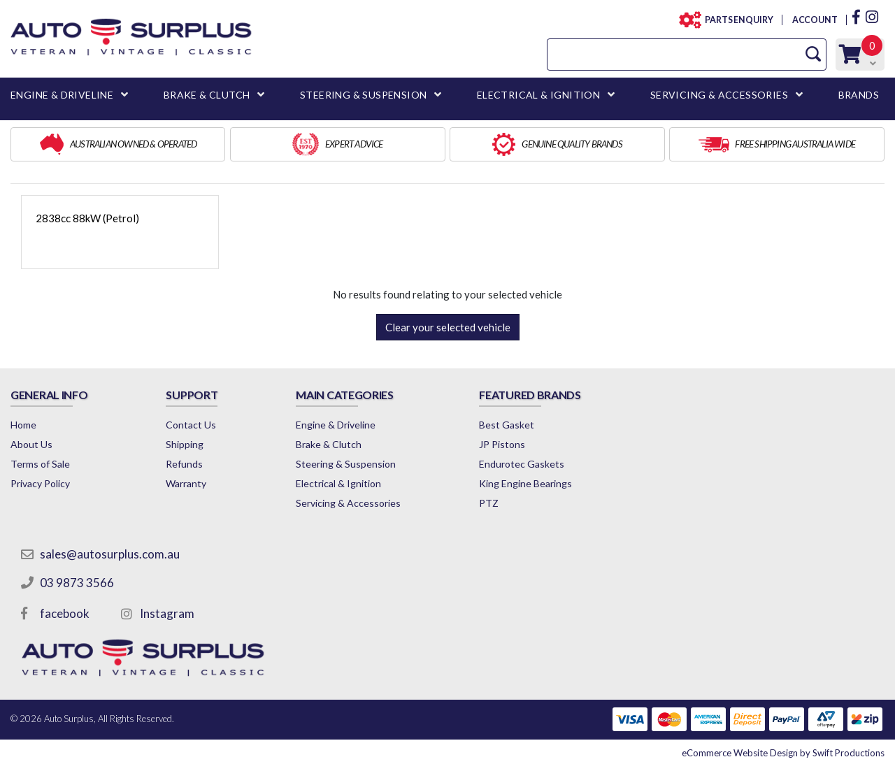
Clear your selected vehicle (447, 327)
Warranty (186, 483)
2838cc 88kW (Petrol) (87, 218)
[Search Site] (813, 54)
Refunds (184, 464)
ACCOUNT (814, 20)
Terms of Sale (40, 464)
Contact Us (191, 425)
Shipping (184, 444)
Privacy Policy (40, 483)
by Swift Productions (783, 752)
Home (23, 425)
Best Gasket (506, 425)
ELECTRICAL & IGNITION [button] (538, 95)
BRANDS (858, 95)
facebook (65, 613)
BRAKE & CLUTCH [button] (207, 95)
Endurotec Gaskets (521, 464)
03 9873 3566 (77, 582)
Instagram (167, 613)
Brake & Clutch (328, 444)
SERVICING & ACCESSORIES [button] (719, 95)
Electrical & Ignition (338, 483)
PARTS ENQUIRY (734, 20)
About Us (31, 444)
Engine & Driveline (335, 425)
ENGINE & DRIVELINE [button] (61, 95)
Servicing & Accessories (348, 503)
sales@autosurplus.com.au (110, 554)
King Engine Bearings (525, 483)
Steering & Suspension (346, 464)
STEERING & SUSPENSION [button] (363, 95)
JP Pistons (502, 444)
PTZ (489, 503)
